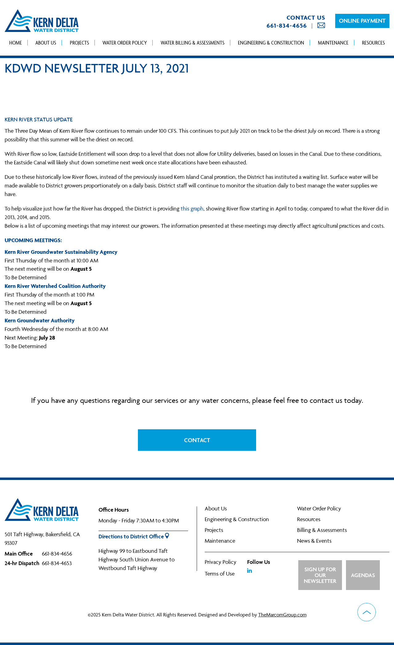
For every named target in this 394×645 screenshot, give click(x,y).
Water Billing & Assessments (192, 42)
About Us (45, 42)
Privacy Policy (220, 562)
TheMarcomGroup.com (282, 615)
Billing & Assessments (322, 530)
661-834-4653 (57, 563)
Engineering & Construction (271, 42)
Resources (373, 42)
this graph (192, 208)
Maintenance (333, 42)
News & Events (314, 540)
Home (15, 42)
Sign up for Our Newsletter (320, 575)
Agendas (363, 575)
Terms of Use (220, 573)
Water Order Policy (125, 42)
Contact (197, 440)
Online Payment (362, 20)
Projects (79, 42)
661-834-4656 (287, 25)
